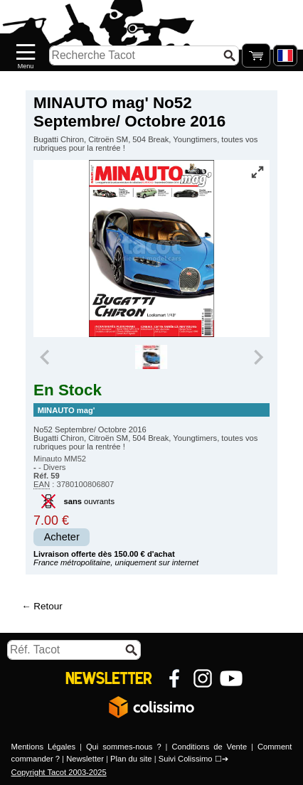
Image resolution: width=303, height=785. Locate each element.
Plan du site (131, 758)
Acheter (62, 537)
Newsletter (85, 758)
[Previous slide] (45, 357)
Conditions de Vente (209, 746)
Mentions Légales (43, 746)
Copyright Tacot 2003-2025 (59, 772)
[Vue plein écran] (257, 172)
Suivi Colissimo (186, 758)
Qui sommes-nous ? (123, 746)
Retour (47, 606)
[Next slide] (257, 357)
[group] (151, 357)
